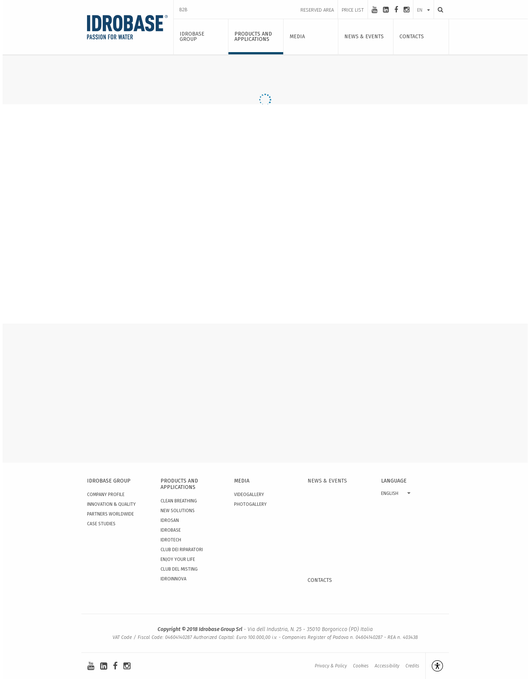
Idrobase (171, 530)
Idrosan (170, 520)
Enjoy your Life (178, 559)
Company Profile (106, 494)
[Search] (438, 9)
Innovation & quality (111, 504)
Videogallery (249, 494)
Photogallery (250, 504)
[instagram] (406, 10)
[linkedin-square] (386, 10)
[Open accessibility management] (434, 666)
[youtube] (374, 10)
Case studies (101, 523)
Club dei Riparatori (182, 549)
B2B (183, 9)
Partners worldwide (110, 514)
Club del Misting (179, 569)
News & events (327, 481)
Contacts (320, 580)
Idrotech (171, 540)
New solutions (178, 510)
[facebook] (396, 10)
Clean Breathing (179, 501)
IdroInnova (173, 579)
